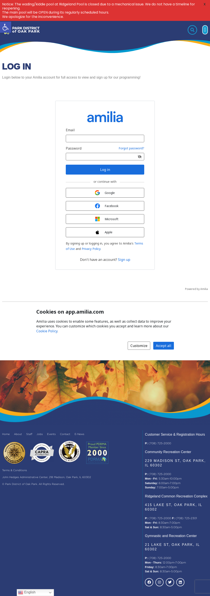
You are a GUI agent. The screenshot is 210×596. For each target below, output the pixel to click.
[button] (5, 27)
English (26, 592)
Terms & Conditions (14, 470)
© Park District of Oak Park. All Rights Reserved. (33, 484)
